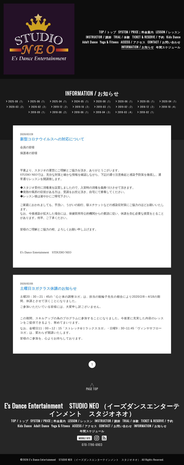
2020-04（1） (170, 101)
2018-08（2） (60, 112)
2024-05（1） (82, 101)
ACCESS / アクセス (133, 42)
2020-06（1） (126, 101)
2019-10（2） (83, 107)
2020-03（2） (17, 107)
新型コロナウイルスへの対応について (52, 139)
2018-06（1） (82, 112)
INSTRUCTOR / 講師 (98, 37)
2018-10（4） (169, 107)
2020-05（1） (148, 101)
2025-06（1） (38, 101)
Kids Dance (173, 37)
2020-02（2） (39, 107)
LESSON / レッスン (168, 32)
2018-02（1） (147, 112)
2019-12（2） (61, 107)
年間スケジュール (168, 47)
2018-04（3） (104, 112)
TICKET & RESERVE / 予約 (148, 37)
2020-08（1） (104, 101)
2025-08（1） (16, 101)
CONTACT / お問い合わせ (164, 42)
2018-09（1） (39, 112)
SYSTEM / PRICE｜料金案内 (136, 32)
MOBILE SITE (84, 438)
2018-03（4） (126, 112)
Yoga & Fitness (109, 42)
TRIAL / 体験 (122, 37)
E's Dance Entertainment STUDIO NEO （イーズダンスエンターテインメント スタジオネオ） (92, 409)
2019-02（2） (126, 107)
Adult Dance (90, 42)
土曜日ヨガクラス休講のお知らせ (48, 288)
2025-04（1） (60, 101)
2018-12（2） (148, 107)
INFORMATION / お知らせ (137, 47)
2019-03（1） (104, 107)
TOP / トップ (107, 32)
